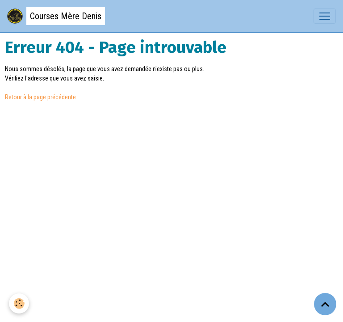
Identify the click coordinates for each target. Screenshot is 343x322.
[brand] (56, 16)
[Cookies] (19, 303)
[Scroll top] (325, 304)
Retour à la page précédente (40, 97)
